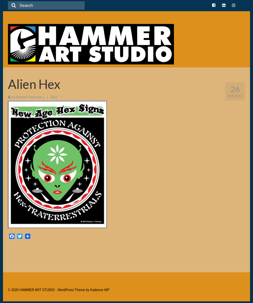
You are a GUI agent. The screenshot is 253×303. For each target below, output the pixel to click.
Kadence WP (99, 290)
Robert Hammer (29, 97)
